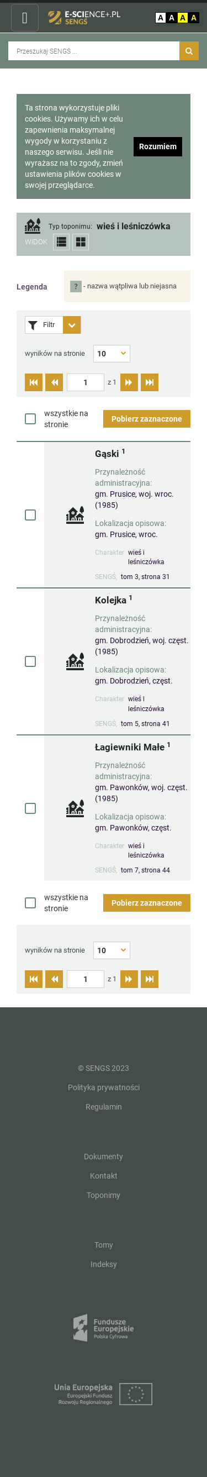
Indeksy (104, 1264)
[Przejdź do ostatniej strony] (149, 382)
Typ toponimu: (70, 226)
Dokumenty (103, 1156)
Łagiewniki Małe (133, 747)
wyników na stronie (55, 353)
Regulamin (104, 1106)
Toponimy (103, 1195)
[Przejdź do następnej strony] (129, 382)
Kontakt (104, 1175)
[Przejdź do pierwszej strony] (34, 382)
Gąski (110, 453)
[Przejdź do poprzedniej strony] (54, 382)
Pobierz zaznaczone (147, 418)
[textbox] (85, 382)
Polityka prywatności (104, 1087)
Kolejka (113, 600)
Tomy (103, 1245)
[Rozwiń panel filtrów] (72, 325)
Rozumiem (158, 146)
